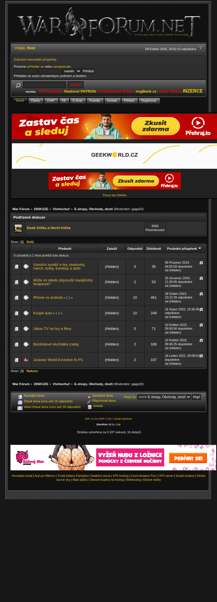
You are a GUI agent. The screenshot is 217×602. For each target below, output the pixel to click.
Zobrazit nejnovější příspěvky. (35, 59)
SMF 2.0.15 (91, 418)
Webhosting (133, 479)
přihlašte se (35, 66)
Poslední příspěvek (184, 248)
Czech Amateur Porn (144, 475)
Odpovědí (135, 248)
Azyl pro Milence (44, 475)
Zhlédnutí (153, 248)
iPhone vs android (47, 297)
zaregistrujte (62, 66)
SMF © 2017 (106, 418)
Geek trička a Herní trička (49, 228)
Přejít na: (130, 397)
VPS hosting (120, 475)
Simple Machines (123, 418)
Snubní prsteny (184, 475)
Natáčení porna (100, 475)
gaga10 (137, 209)
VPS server (166, 475)
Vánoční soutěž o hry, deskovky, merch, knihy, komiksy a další (59, 266)
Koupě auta (42, 313)
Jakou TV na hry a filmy (52, 328)
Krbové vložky (152, 479)
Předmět (64, 248)
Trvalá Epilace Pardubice (73, 475)
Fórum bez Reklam (115, 195)
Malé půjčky (80, 479)
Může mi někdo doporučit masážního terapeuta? (63, 282)
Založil (112, 248)
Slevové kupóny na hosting (107, 479)
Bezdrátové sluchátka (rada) (56, 344)
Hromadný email (22, 475)
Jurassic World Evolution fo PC (58, 360)
